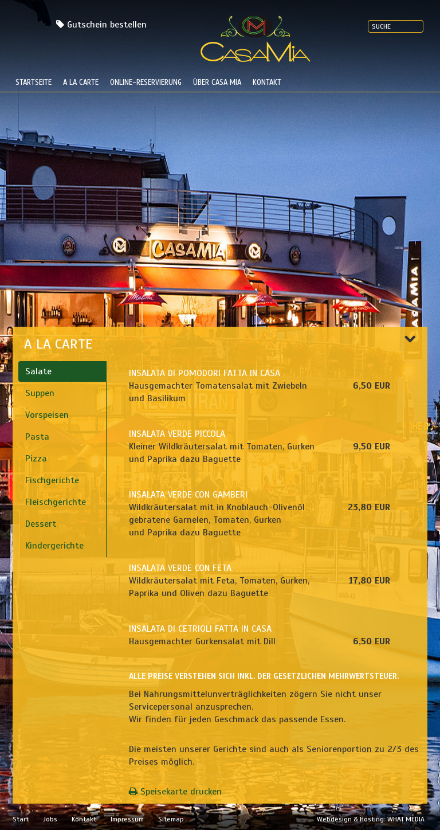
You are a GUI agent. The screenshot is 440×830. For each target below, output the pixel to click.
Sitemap (171, 819)
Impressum (127, 819)
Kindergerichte (54, 545)
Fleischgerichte (55, 502)
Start (21, 819)
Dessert (40, 524)
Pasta (37, 437)
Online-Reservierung (146, 82)
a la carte (81, 82)
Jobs (50, 819)
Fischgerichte (52, 480)
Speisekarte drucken (175, 791)
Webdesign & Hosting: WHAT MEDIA (371, 819)
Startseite (33, 82)
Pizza (36, 458)
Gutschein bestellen (107, 24)
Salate (38, 371)
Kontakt (267, 82)
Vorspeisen (47, 415)
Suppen (39, 393)
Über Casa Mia (217, 82)
